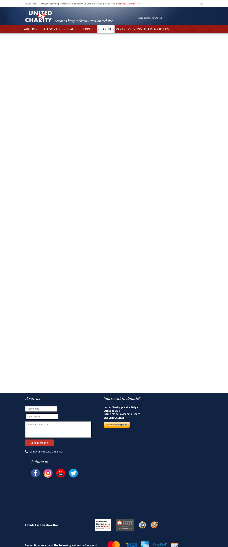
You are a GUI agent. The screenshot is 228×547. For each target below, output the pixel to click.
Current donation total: (150, 18)
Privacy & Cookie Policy (129, 3)
